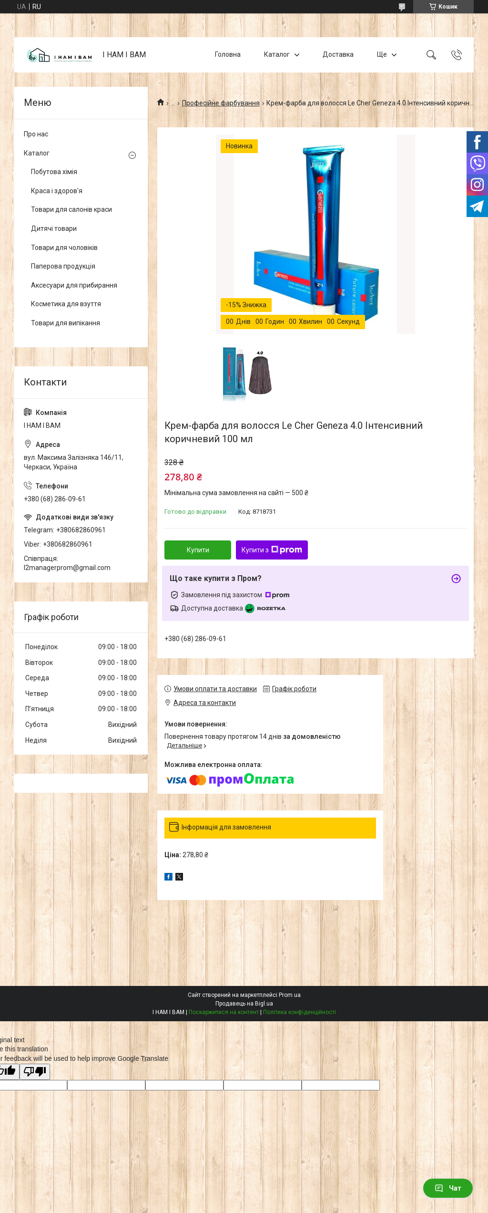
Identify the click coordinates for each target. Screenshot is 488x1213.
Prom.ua (290, 995)
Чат (448, 1188)
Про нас (36, 134)
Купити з (272, 550)
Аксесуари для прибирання (74, 285)
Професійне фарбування (221, 103)
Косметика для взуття (66, 304)
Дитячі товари (54, 228)
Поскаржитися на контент (224, 1012)
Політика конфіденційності (299, 1012)
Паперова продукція (63, 266)
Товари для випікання (65, 323)
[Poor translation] (35, 1072)
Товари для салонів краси (71, 209)
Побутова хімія (54, 172)
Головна (228, 54)
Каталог (277, 54)
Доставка (338, 54)
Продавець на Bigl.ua (244, 1003)
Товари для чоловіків (64, 247)
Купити (198, 550)
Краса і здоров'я (56, 191)
